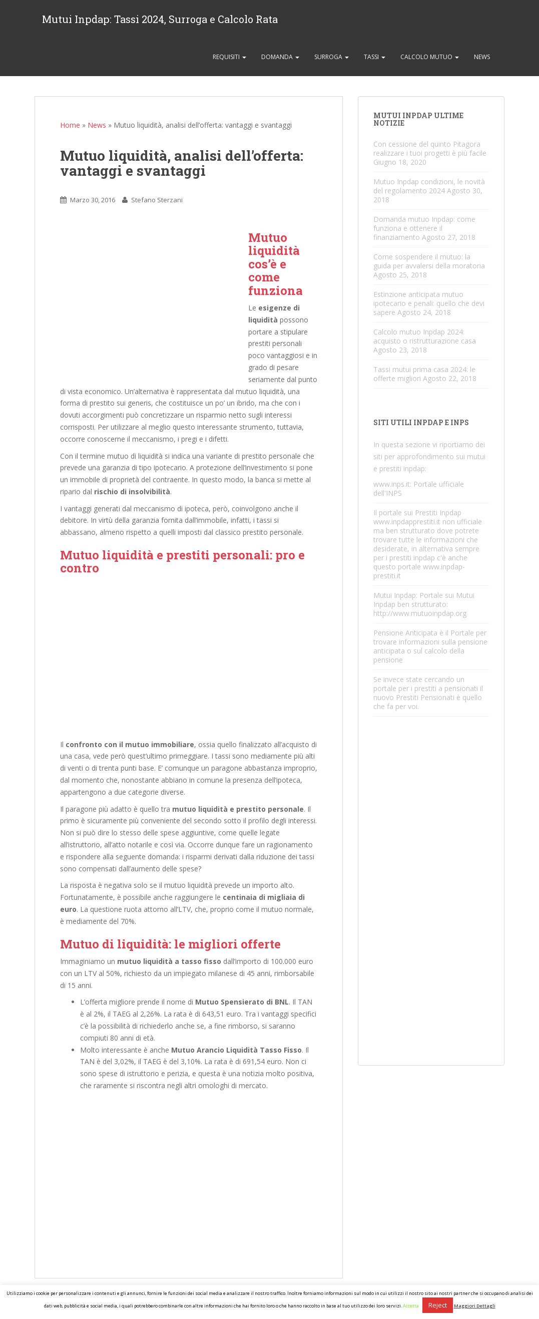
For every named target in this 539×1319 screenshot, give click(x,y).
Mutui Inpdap (394, 595)
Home (70, 125)
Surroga (331, 57)
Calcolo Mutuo (429, 57)
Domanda (280, 57)
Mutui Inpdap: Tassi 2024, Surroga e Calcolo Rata (160, 19)
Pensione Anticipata (405, 632)
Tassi (374, 57)
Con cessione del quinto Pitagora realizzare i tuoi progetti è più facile (429, 148)
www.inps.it (391, 484)
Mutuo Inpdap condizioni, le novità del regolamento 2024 (429, 186)
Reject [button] (437, 1304)
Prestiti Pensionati (425, 697)
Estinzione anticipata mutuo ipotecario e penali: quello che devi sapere (428, 303)
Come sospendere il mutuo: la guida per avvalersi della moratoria (429, 261)
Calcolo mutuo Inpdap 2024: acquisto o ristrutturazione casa (424, 336)
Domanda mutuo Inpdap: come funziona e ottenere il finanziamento (424, 228)
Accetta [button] (411, 1305)
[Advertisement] (154, 301)
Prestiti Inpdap (438, 512)
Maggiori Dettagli (474, 1305)
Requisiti (229, 57)
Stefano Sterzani (157, 199)
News (482, 57)
